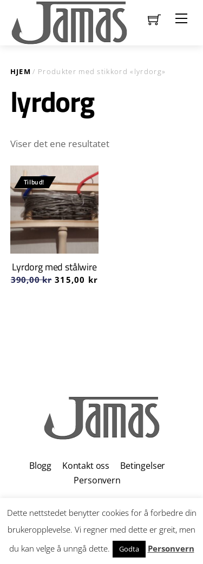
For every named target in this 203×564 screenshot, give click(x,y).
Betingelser (142, 466)
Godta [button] (129, 549)
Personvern (97, 480)
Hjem (20, 71)
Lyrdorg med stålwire (54, 267)
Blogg (40, 466)
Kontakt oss (85, 466)
